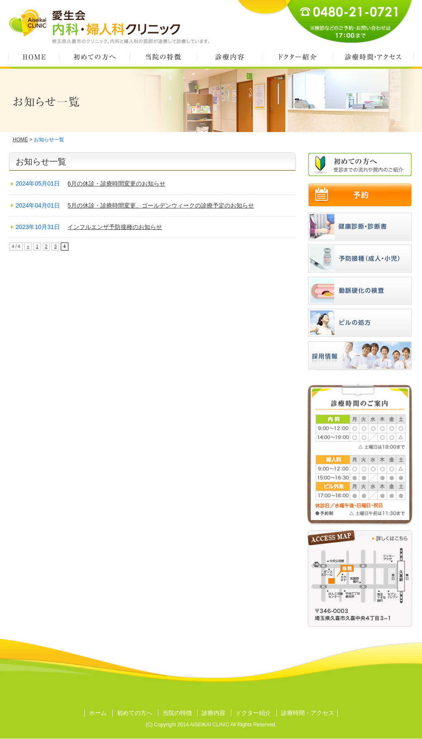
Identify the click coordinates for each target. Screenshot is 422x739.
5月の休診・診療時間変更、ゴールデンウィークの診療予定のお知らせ (161, 205)
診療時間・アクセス (373, 57)
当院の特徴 (163, 57)
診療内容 (229, 57)
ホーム (98, 712)
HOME (34, 57)
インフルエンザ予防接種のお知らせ (115, 227)
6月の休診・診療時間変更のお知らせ (116, 183)
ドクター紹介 (297, 57)
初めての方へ (95, 57)
